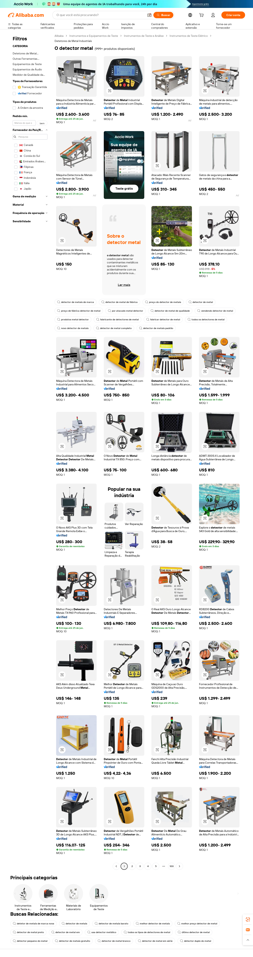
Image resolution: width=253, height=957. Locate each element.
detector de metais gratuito (72, 941)
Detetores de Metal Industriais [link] (73, 41)
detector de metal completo (114, 328)
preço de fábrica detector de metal (78, 310)
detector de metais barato (111, 923)
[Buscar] (163, 15)
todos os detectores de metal (206, 319)
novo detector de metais (73, 328)
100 (172, 866)
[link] (248, 919)
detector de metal (201, 302)
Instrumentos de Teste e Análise (144, 35)
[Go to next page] (179, 866)
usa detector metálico (101, 932)
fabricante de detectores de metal (117, 319)
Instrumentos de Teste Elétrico (189, 35)
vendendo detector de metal (215, 310)
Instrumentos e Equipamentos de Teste (93, 35)
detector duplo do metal (195, 941)
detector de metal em (65, 932)
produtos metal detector (73, 319)
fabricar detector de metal (163, 319)
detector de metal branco (114, 941)
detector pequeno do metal (30, 941)
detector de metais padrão (156, 328)
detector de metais (74, 923)
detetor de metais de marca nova (33, 923)
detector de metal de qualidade (170, 310)
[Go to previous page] (116, 866)
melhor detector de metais (153, 923)
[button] (149, 15)
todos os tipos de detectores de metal (147, 932)
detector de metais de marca (75, 302)
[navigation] (30, 451)
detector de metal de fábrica (119, 302)
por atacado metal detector (125, 310)
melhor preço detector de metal (197, 923)
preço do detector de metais (163, 302)
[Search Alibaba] (100, 15)
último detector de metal (194, 932)
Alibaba (59, 35)
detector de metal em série (155, 941)
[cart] (202, 15)
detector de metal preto (28, 932)
